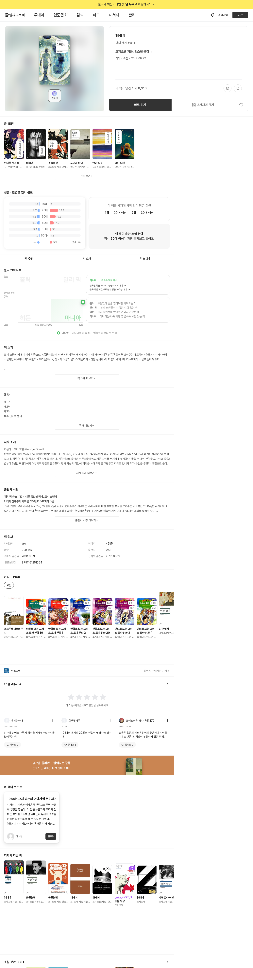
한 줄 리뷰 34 (87, 684)
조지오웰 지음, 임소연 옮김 (134, 51)
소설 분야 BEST (87, 962)
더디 (117, 58)
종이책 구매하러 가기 (157, 670)
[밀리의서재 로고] (15, 15)
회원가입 (223, 15)
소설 (125, 58)
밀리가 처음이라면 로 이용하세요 (126, 4)
